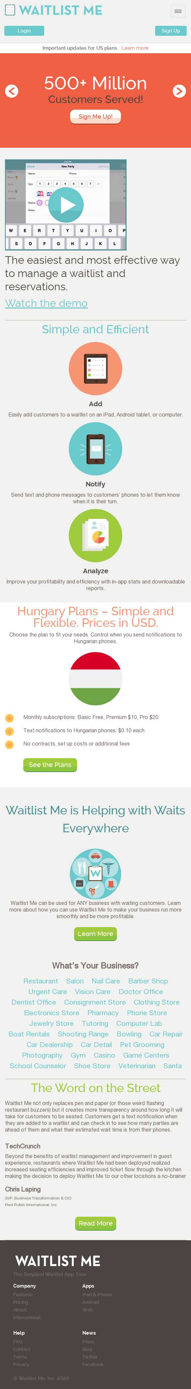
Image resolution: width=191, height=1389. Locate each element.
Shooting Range (83, 1034)
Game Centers (146, 1056)
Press (88, 1341)
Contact (21, 1349)
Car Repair (166, 1034)
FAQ (17, 1341)
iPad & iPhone (97, 1294)
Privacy (21, 1364)
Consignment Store (95, 1003)
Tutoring (95, 1024)
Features (23, 1294)
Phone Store (147, 1013)
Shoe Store (92, 1066)
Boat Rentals (29, 1034)
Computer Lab (139, 1024)
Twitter (90, 1357)
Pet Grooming (142, 1045)
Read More (96, 1223)
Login (24, 31)
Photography (42, 1056)
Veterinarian (137, 1066)
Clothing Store (157, 1003)
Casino (104, 1056)
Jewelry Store (51, 1024)
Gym (78, 1056)
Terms (20, 1357)
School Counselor (38, 1066)
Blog (87, 1349)
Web (87, 1309)
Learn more (135, 48)
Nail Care (106, 981)
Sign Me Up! (96, 116)
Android (90, 1302)
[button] (66, 204)
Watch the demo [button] (46, 303)
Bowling (129, 1034)
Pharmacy (103, 1013)
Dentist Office (33, 1003)
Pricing (20, 1302)
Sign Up (171, 31)
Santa (172, 1066)
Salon (75, 981)
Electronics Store (51, 1013)
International (27, 1317)
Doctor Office (141, 992)
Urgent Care (47, 992)
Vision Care (93, 992)
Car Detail (96, 1045)
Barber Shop (148, 981)
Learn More (95, 934)
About (20, 1309)
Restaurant (40, 981)
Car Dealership (50, 1045)
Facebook (93, 1364)
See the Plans (50, 765)
